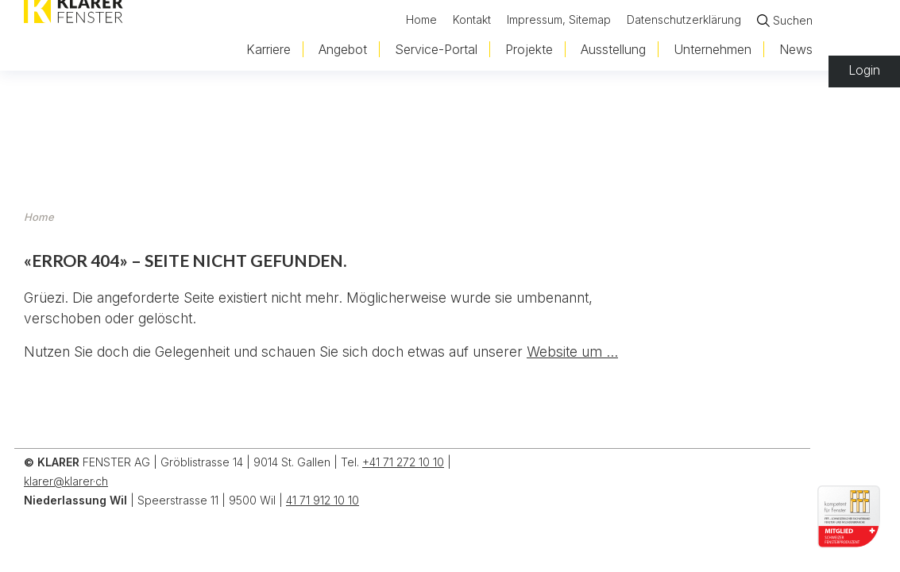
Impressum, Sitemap (559, 18)
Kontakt (472, 18)
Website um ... (572, 351)
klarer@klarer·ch (66, 481)
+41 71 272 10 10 (403, 462)
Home (421, 18)
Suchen (793, 20)
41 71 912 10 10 (322, 500)
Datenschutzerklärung (684, 18)
